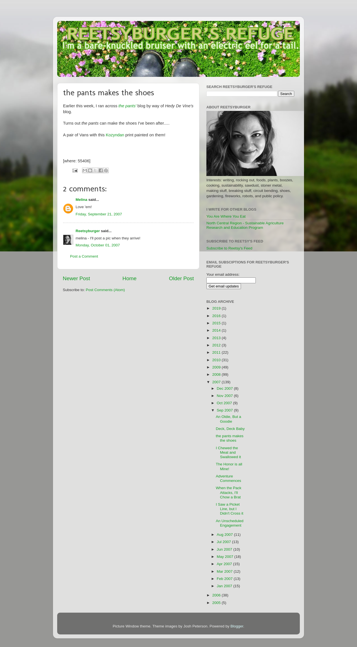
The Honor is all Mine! (229, 466)
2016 (217, 316)
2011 (217, 352)
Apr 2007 (225, 564)
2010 (217, 360)
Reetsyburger (88, 231)
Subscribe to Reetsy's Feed (229, 248)
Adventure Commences (228, 478)
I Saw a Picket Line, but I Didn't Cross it (229, 508)
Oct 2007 (225, 403)
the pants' (127, 106)
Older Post (181, 278)
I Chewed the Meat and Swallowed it (228, 452)
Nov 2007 (225, 396)
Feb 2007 (225, 579)
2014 (217, 330)
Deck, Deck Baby (230, 429)
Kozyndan (115, 135)
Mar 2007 (225, 571)
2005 (217, 603)
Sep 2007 (225, 410)
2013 (217, 338)
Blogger (236, 626)
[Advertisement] (277, 381)
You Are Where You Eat (226, 216)
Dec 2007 (225, 388)
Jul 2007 (224, 542)
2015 (217, 323)
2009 (217, 367)
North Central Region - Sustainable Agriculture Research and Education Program (245, 225)
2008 (217, 374)
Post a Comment (84, 256)
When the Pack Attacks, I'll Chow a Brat (229, 492)
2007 (217, 382)
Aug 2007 (225, 534)
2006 (217, 595)
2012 (217, 345)
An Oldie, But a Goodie (228, 419)
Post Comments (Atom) (105, 290)
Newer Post (76, 278)
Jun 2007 (225, 549)
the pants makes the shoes (229, 438)
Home (129, 278)
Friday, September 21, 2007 (99, 214)
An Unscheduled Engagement (229, 523)
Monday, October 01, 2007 (98, 245)
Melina (81, 200)
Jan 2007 (225, 586)
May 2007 (225, 557)
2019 (217, 308)
